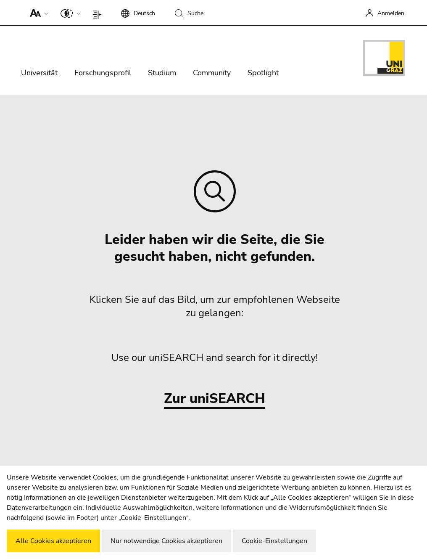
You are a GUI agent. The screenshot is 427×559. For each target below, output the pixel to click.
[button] (37, 12)
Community (212, 73)
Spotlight (263, 73)
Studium (162, 73)
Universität (39, 73)
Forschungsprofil (102, 73)
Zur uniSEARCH (214, 399)
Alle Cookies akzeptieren (53, 541)
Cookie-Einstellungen (274, 541)
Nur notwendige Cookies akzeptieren (166, 541)
